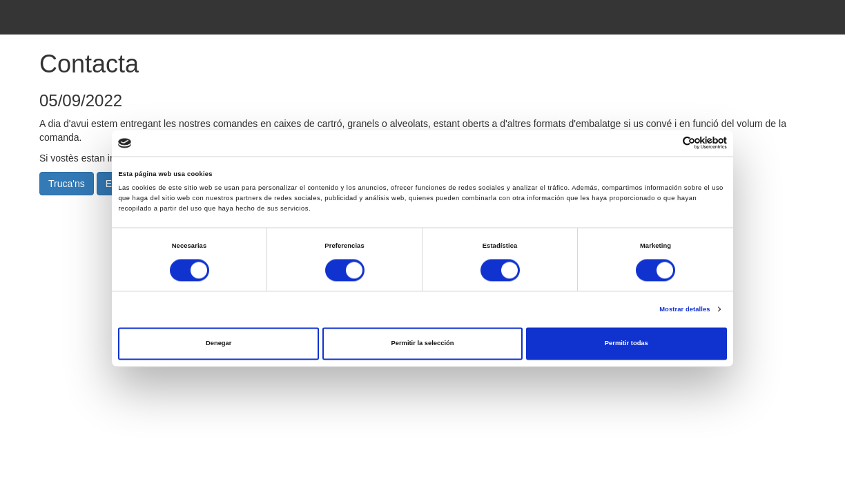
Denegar (218, 343)
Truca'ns (66, 183)
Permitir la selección (422, 343)
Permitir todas (626, 343)
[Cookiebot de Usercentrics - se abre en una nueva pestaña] (666, 143)
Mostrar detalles (684, 309)
